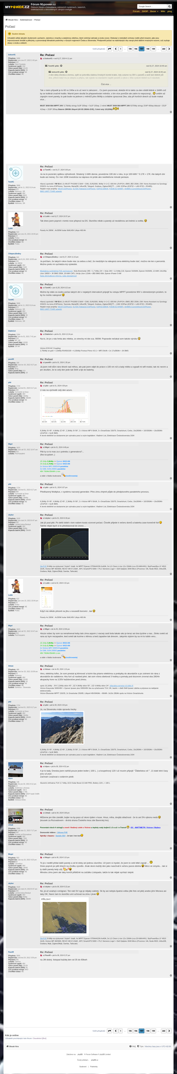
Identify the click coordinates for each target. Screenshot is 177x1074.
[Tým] (140, 1046)
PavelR (11, 952)
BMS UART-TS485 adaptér (51, 191)
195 (130, 49)
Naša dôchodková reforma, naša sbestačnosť (58, 276)
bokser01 (12, 55)
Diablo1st (12, 331)
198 (147, 49)
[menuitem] (22, 20)
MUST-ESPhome (65, 189)
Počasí (10, 26)
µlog (169, 11)
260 (163, 49)
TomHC (51, 66)
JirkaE (10, 825)
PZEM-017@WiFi (116, 189)
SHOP (145, 11)
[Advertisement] (88, 139)
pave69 (11, 359)
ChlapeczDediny (14, 254)
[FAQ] (132, 1046)
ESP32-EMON (102, 189)
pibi (9, 382)
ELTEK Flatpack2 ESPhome (84, 189)
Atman (10, 666)
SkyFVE (43, 566)
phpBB (80, 1054)
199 (153, 49)
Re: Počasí (47, 55)
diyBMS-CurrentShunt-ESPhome (137, 189)
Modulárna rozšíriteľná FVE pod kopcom (56, 271)
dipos (10, 778)
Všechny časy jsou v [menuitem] (158, 1046)
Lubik (10, 228)
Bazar (153, 11)
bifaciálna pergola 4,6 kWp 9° (121, 686)
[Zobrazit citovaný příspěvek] (61, 65)
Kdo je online (12, 1035)
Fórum (136, 11)
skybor (11, 515)
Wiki (163, 11)
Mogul (10, 854)
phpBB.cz (94, 1060)
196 (135, 49)
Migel (10, 444)
